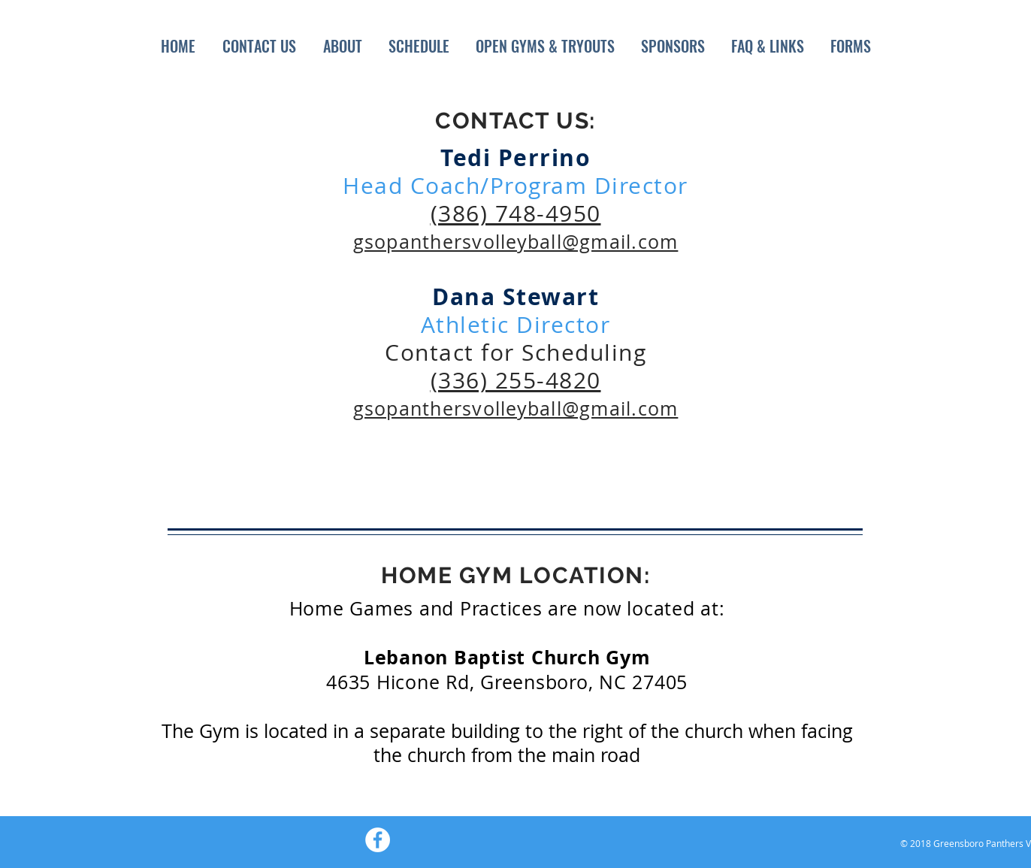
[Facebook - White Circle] (377, 839)
